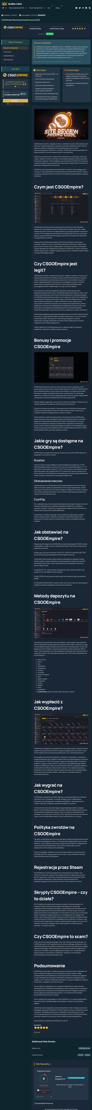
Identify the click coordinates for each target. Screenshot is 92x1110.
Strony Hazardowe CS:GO (16, 8)
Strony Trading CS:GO (35, 8)
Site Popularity (8, 60)
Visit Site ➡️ (15, 101)
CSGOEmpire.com (84, 1048)
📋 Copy (23, 94)
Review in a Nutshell (11, 48)
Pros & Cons (7, 52)
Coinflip (80, 1055)
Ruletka (87, 1055)
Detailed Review (9, 56)
